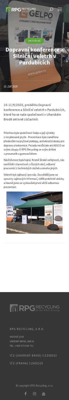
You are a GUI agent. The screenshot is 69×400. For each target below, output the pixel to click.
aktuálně (34, 40)
